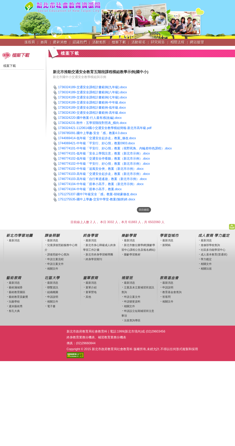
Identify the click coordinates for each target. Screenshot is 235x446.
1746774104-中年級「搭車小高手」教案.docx (90, 189)
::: (1, 47)
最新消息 (14, 240)
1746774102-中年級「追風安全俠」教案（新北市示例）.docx (101, 168)
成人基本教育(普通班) (214, 254)
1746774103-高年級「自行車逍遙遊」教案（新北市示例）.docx (102, 179)
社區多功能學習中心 (213, 249)
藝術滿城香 (16, 287)
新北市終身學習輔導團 (99, 254)
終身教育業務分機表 (81, 337)
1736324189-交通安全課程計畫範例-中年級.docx (92, 102)
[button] (232, 225)
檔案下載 (9, 65)
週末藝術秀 (16, 306)
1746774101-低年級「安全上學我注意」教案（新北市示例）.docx (104, 153)
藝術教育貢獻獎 (18, 296)
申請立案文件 (55, 263)
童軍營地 (91, 292)
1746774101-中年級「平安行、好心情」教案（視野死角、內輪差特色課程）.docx (115, 148)
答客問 (166, 296)
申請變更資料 (132, 301)
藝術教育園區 (17, 292)
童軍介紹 (91, 287)
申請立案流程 (55, 259)
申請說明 (52, 296)
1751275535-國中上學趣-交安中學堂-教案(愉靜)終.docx (96, 199)
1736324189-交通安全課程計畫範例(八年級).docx (92, 92)
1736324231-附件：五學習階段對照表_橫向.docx (92, 122)
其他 (88, 296)
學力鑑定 (206, 259)
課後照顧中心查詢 (58, 254)
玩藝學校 (14, 301)
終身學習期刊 (94, 259)
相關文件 (52, 268)
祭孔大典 (14, 310)
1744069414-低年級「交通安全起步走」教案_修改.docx (97, 138)
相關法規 (206, 268)
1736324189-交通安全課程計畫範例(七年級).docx (92, 97)
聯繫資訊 (52, 287)
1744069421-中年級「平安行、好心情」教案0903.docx (96, 143)
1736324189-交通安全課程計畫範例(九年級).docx (92, 87)
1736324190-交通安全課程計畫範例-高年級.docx (92, 112)
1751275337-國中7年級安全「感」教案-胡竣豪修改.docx (97, 194)
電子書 (51, 306)
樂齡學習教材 (132, 254)
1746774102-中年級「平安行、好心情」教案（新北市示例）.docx (104, 163)
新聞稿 (166, 245)
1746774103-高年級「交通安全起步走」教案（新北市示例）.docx (104, 173)
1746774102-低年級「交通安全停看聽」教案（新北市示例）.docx (104, 158)
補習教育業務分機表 (112, 337)
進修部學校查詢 (210, 245)
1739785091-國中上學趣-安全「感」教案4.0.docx (92, 133)
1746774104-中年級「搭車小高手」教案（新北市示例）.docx (101, 184)
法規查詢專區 (132, 320)
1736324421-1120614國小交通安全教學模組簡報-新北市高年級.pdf (104, 128)
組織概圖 (52, 292)
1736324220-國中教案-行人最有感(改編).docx (90, 117)
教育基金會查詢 (172, 292)
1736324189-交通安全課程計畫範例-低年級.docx (92, 107)
